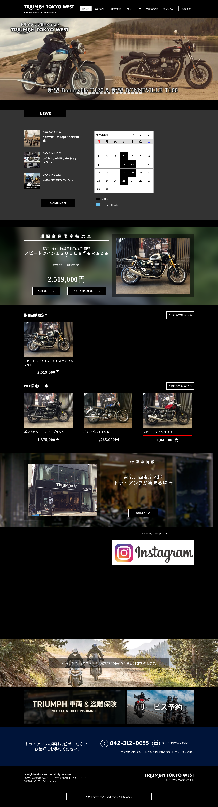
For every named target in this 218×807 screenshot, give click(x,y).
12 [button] (121, 93)
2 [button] (81, 93)
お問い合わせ (169, 9)
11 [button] (117, 93)
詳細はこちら (45, 296)
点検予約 (186, 9)
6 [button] (97, 93)
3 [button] (85, 93)
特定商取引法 (30, 781)
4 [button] (89, 93)
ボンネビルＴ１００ (96, 429)
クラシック (59, 264)
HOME (85, 9)
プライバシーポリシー (48, 781)
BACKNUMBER (58, 200)
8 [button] (105, 93)
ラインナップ (134, 9)
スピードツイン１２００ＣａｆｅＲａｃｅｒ (48, 359)
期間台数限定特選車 (61, 234)
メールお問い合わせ (170, 743)
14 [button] (128, 93)
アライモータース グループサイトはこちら (109, 799)
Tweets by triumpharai (153, 533)
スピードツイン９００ (157, 429)
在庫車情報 (152, 9)
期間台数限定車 (71, 264)
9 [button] (109, 93)
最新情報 (99, 9)
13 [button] (124, 93)
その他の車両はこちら (80, 287)
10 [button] (113, 93)
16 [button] (136, 93)
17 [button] (140, 93)
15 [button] (132, 93)
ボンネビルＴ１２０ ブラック (44, 429)
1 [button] (77, 93)
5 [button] (93, 93)
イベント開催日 (110, 204)
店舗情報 (116, 9)
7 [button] (101, 93)
